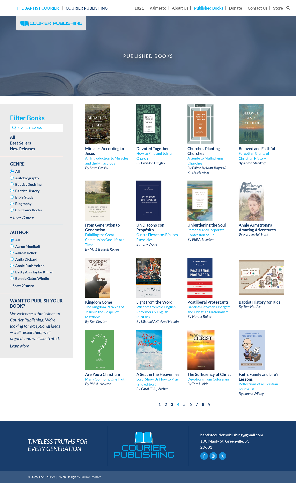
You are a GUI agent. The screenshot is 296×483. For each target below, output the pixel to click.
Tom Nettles (252, 306)
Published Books (208, 8)
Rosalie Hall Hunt (255, 234)
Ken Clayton (98, 321)
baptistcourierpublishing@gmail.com (231, 434)
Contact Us (258, 8)
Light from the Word (154, 302)
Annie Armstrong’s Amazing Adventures (257, 227)
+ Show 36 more (22, 217)
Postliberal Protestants (208, 302)
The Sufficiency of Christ (209, 374)
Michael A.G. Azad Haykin (160, 321)
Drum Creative (91, 477)
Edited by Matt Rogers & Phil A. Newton (207, 170)
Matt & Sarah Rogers (105, 249)
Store (278, 8)
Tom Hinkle (200, 384)
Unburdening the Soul (206, 225)
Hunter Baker (201, 316)
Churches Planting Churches (203, 151)
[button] (36, 137)
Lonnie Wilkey (253, 393)
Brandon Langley (153, 163)
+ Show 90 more (22, 286)
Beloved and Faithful (257, 148)
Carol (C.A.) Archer (154, 389)
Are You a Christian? (102, 374)
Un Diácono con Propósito (150, 227)
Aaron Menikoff (254, 163)
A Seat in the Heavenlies (157, 374)
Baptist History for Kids (259, 302)
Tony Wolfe (149, 244)
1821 (139, 8)
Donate (235, 8)
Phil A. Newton (202, 239)
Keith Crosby (99, 168)
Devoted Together (152, 148)
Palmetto (158, 8)
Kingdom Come (98, 302)
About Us (180, 8)
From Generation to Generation (102, 227)
